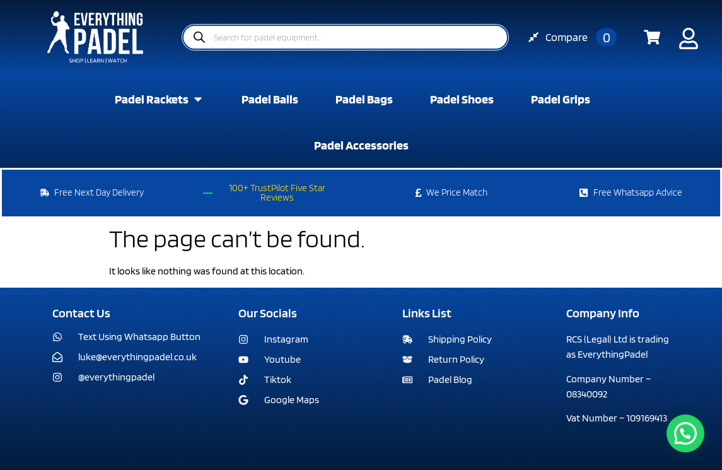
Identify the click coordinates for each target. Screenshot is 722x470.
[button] (685, 433)
